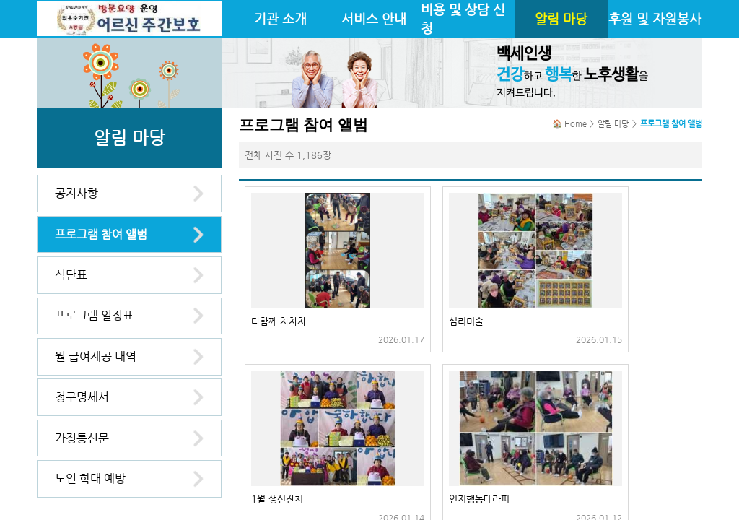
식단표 (71, 275)
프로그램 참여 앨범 (101, 234)
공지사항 (76, 193)
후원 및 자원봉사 (654, 19)
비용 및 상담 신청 (463, 18)
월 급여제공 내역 (95, 356)
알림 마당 (561, 19)
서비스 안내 (373, 19)
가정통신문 (82, 438)
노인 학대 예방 (90, 478)
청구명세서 (82, 397)
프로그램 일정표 (94, 315)
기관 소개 (280, 19)
